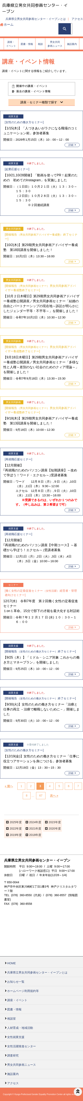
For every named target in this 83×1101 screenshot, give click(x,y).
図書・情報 (14, 1009)
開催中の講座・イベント (32, 86)
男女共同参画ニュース (21, 1064)
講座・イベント (17, 1000)
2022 (13, 828)
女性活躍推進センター (21, 1046)
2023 (52, 822)
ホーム (9, 24)
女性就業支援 (15, 1037)
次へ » (54, 795)
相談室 (11, 1018)
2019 (13, 835)
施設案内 (13, 1074)
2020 (52, 828)
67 (40, 795)
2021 (32, 828)
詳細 (72, 145)
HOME (11, 963)
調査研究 (13, 1055)
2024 (32, 822)
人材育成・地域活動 (20, 1027)
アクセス (77, 19)
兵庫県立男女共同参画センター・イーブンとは (36, 19)
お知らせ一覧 (15, 981)
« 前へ (9, 786)
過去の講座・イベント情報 (33, 91)
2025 (13, 822)
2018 (32, 835)
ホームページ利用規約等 (23, 991)
